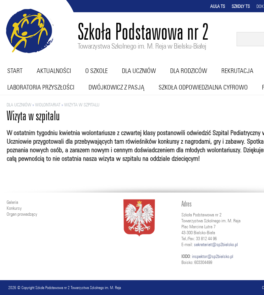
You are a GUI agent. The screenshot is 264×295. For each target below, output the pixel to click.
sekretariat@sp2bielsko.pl (216, 244)
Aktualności (54, 71)
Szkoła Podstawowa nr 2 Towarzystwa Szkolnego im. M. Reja (78, 287)
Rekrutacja (237, 71)
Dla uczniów (139, 71)
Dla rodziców (188, 71)
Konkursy (14, 208)
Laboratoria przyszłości (40, 87)
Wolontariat (47, 105)
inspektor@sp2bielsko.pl (212, 256)
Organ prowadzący (22, 214)
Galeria (12, 202)
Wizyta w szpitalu (81, 105)
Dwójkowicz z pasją (116, 87)
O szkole (96, 71)
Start (14, 71)
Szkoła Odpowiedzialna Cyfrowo (203, 87)
